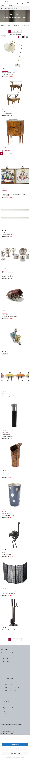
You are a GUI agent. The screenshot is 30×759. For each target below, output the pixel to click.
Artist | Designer (7, 702)
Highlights (16, 25)
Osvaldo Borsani (6, 150)
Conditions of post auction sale (11, 688)
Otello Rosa (4, 353)
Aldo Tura (4, 313)
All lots (9, 25)
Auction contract (7, 694)
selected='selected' (3, 36)
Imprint (22, 757)
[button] (27, 737)
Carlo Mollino (5, 71)
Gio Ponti (4, 190)
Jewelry (5, 665)
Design (4, 656)
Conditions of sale (7, 685)
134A (17, 8)
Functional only (15, 749)
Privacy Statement (16, 757)
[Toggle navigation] (28, 3)
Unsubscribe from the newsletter (11, 717)
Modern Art (6, 662)
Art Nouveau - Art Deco (9, 653)
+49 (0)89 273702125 (7, 731)
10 (17, 31)
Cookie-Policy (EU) (8, 679)
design (12, 8)
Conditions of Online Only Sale (11, 691)
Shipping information (8, 708)
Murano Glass (6, 659)
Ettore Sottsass (5, 512)
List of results (25, 25)
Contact (5, 682)
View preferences (15, 753)
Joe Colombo (5, 432)
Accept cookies (15, 744)
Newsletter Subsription (9, 714)
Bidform (5, 705)
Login (4, 711)
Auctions (6, 8)
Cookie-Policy (9, 757)
